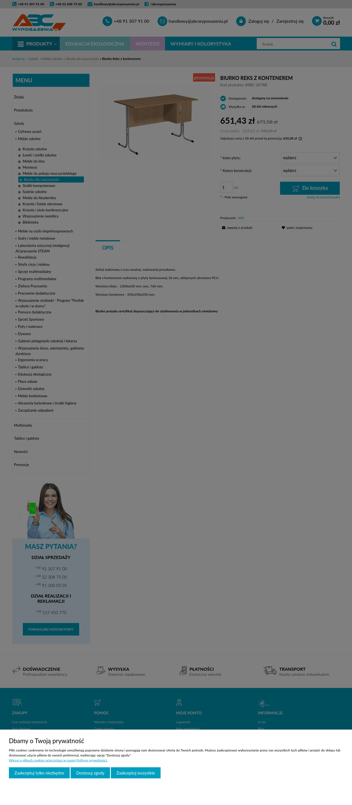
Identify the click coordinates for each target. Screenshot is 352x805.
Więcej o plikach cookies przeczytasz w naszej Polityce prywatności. (58, 760)
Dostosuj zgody (90, 772)
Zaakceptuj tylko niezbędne (39, 772)
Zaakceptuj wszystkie (135, 772)
